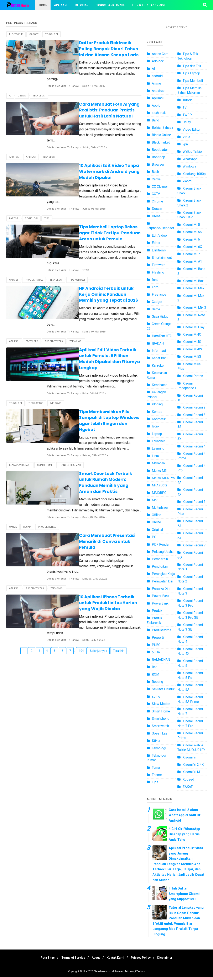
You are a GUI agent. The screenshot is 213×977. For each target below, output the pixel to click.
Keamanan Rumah (20, 424)
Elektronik (16, 34)
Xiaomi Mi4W (192, 349)
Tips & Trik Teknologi (148, 5)
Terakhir (118, 586)
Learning (158, 448)
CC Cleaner (160, 187)
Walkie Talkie (192, 152)
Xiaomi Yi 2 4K (193, 765)
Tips (47, 201)
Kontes (157, 412)
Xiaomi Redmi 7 (194, 545)
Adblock (158, 61)
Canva (13, 480)
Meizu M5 (159, 471)
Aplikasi (60, 5)
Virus (186, 137)
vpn (185, 144)
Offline (156, 515)
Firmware (158, 265)
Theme (157, 775)
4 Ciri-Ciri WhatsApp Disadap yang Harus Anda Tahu (184, 834)
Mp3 (155, 500)
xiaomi (187, 181)
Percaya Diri (161, 589)
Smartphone (160, 719)
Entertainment (162, 258)
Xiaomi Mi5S (192, 357)
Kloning (157, 404)
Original (157, 530)
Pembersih (160, 559)
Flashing (158, 272)
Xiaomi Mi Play (193, 327)
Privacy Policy (142, 957)
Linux (156, 456)
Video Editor (192, 129)
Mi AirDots (159, 485)
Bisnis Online (161, 135)
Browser (158, 164)
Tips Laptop (35, 368)
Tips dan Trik (192, 66)
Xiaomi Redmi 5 (194, 502)
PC (154, 537)
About (95, 957)
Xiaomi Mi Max (193, 288)
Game (156, 309)
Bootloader (160, 150)
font (155, 280)
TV (185, 107)
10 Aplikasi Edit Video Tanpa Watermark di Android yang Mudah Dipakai (98, 160)
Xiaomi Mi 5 (191, 225)
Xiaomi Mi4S (192, 342)
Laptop (13, 201)
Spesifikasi (160, 733)
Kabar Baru (159, 358)
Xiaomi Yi (189, 757)
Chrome (157, 201)
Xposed (188, 779)
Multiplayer (160, 508)
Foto (155, 287)
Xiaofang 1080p (194, 174)
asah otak (159, 113)
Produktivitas (34, 257)
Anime (156, 83)
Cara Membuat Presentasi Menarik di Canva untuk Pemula (100, 491)
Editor (156, 243)
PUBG (156, 645)
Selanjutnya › (98, 586)
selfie (156, 696)
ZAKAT (188, 787)
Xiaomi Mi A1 (192, 262)
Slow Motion (161, 704)
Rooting (157, 682)
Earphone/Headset (160, 228)
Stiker (156, 741)
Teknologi (51, 34)
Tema (156, 768)
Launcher (158, 441)
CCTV (156, 194)
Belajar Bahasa (162, 128)
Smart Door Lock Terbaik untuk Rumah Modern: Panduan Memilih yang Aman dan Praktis (96, 438)
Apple (156, 105)
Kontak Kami (116, 957)
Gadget (33, 34)
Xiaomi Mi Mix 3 (194, 308)
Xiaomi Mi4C (192, 334)
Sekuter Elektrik (163, 689)
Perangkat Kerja (163, 574)
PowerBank (160, 603)
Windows (55, 368)
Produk (157, 611)
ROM (155, 674)
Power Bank (160, 596)
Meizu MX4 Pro (163, 478)
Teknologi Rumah (70, 424)
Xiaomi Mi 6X (192, 247)
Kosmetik (159, 419)
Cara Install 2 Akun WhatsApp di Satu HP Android (185, 815)
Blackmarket (161, 142)
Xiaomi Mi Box (193, 281)
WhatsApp (190, 159)
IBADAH (158, 343)
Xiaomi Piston (193, 376)
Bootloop (158, 157)
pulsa (156, 652)
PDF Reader (161, 544)
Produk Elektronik (110, 5)
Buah (155, 172)
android (14, 145)
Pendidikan (160, 566)
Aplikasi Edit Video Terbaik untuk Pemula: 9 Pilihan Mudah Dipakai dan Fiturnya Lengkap (99, 327)
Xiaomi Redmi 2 (194, 407)
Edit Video (32, 312)
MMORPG (159, 493)
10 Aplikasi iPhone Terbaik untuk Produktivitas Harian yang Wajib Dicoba (95, 544)
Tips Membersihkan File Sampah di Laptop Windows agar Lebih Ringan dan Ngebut (98, 383)
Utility (187, 122)
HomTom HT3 (162, 336)
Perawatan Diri (162, 581)
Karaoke (158, 365)
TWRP (187, 115)
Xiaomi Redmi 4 (194, 446)
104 (81, 586)
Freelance (159, 294)
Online (156, 522)
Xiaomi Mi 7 (191, 254)
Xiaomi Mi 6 (191, 239)
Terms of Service (71, 957)
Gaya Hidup (160, 317)
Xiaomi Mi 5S (192, 232)
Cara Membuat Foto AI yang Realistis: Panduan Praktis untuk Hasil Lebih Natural (100, 104)
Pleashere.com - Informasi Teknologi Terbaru (119, 971)
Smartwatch (160, 726)
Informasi (159, 351)
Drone (156, 216)
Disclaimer (168, 957)
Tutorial (81, 5)
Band (155, 120)
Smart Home (44, 424)
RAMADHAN (161, 660)
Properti (158, 638)
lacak (155, 426)
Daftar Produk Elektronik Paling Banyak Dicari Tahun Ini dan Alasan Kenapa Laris (98, 48)
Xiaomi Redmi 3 (194, 415)
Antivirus (158, 91)
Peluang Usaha (162, 552)
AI (10, 90)
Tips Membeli (77, 257)
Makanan (158, 463)
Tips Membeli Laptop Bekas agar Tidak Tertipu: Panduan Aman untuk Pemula (99, 216)
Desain (22, 90)
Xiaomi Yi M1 (192, 772)
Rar (154, 667)
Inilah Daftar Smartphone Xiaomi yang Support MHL (184, 893)
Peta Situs (45, 957)
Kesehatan (159, 385)
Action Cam (160, 54)
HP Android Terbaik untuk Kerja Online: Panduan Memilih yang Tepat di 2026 (99, 271)
